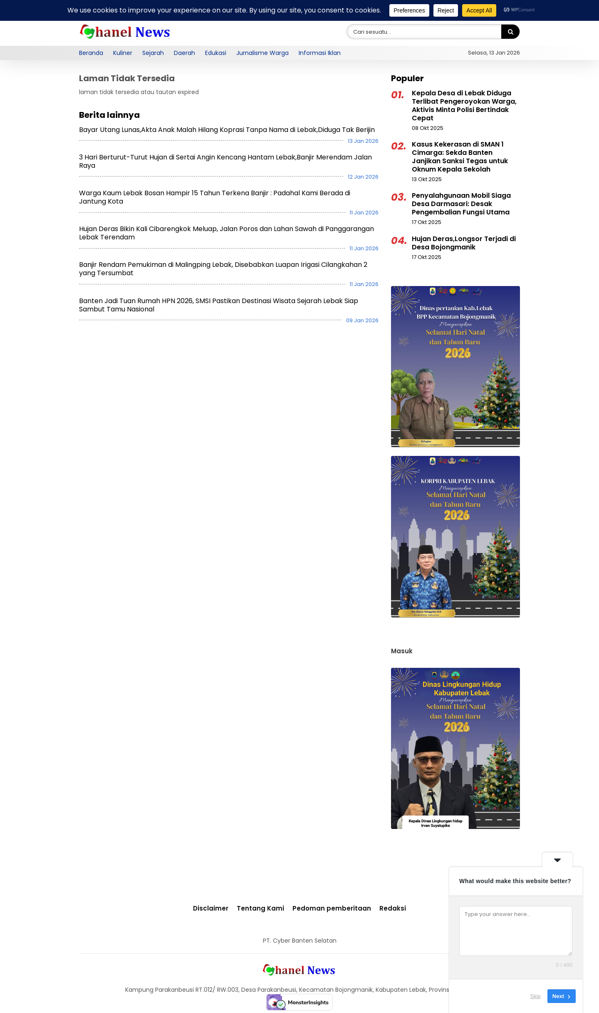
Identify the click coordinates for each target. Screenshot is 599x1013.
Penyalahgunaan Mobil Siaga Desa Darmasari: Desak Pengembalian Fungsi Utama (461, 204)
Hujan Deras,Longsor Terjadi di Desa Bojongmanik (464, 243)
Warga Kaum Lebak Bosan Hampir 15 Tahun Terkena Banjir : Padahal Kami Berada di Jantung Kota (214, 197)
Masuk (402, 651)
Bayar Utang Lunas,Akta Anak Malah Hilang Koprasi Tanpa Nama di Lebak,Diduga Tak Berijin (227, 129)
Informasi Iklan (320, 53)
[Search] (510, 31)
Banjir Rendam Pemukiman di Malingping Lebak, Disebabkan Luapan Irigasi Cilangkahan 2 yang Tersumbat (223, 269)
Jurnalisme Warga (262, 53)
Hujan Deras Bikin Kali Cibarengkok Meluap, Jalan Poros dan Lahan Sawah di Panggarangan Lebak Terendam (226, 233)
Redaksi (392, 908)
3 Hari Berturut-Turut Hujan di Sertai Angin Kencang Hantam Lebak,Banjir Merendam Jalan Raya (225, 161)
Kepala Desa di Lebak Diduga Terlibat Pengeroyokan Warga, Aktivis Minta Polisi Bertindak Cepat (464, 105)
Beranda (91, 53)
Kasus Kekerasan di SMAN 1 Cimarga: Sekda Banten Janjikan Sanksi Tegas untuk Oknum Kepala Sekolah (460, 156)
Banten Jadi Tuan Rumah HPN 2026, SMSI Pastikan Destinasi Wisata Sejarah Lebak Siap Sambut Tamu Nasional (218, 305)
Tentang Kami (260, 908)
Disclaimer (210, 908)
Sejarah (153, 53)
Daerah (184, 53)
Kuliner (122, 53)
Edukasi (215, 53)
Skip (535, 996)
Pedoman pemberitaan (331, 908)
